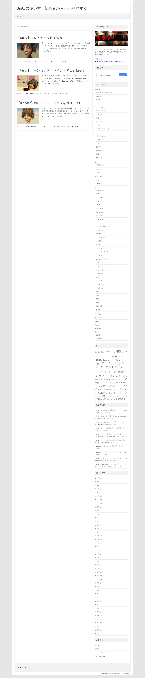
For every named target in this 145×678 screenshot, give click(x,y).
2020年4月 (98, 601)
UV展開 (98, 96)
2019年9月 (98, 626)
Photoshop (98, 176)
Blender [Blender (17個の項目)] (97, 352)
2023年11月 (98, 499)
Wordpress (126, 673)
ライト (98, 143)
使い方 (98, 147)
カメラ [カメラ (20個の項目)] (123, 376)
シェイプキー (100, 110)
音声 (96, 332)
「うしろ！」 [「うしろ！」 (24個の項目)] (118, 360)
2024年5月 (98, 478)
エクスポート (100, 100)
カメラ (98, 244)
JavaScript (98, 169)
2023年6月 (98, 518)
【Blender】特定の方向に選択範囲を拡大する (110, 446)
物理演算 (99, 157)
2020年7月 (98, 590)
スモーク (99, 118)
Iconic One (105, 673)
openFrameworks (100, 173)
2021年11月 (98, 536)
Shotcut (97, 183)
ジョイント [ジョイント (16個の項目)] (107, 382)
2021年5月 (98, 554)
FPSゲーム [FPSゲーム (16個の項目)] (111, 352)
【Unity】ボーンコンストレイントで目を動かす (51, 70)
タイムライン (100, 262)
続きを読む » (46, 51)
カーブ (98, 103)
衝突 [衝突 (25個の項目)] (118, 399)
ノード (98, 132)
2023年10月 (98, 503)
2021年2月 (98, 565)
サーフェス (99, 107)
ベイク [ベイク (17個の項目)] (119, 393)
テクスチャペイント (102, 128)
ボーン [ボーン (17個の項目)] (124, 393)
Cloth (98, 194)
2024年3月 (98, 485)
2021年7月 (98, 546)
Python (97, 180)
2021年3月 (98, 561)
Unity (26, 61)
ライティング (100, 288)
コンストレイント (46, 61)
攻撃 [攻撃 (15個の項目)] (102, 399)
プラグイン (99, 165)
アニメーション (56, 126)
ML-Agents (99, 208)
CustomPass (100, 197)
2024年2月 (98, 489)
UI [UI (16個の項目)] (106, 360)
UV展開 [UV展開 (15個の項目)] (109, 360)
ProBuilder (99, 215)
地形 (97, 299)
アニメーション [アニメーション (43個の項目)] (112, 363)
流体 (97, 154)
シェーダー (99, 248)
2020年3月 (98, 604)
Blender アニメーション (38, 126)
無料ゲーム (98, 328)
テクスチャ (99, 125)
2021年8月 (98, 543)
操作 (97, 302)
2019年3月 (98, 633)
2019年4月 (98, 630)
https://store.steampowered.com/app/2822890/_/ (111, 61)
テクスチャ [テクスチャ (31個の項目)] (109, 385)
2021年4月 (98, 557)
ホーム (19, 16)
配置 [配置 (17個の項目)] (121, 399)
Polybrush (99, 212)
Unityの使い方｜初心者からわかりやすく (51, 8)
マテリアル (99, 284)
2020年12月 (98, 572)
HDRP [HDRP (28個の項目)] (115, 356)
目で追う (64, 61)
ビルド (98, 277)
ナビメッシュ (100, 270)
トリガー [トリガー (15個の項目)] (104, 389)
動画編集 (99, 150)
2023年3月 (98, 528)
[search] (107, 75)
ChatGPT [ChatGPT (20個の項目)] (104, 352)
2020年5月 (98, 597)
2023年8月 (98, 510)
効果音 (98, 335)
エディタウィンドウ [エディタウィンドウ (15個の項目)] (106, 372)
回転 (97, 295)
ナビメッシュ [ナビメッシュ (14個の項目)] (111, 389)
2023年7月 (98, 514)
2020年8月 (98, 586)
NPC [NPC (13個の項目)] (122, 356)
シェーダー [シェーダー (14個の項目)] (114, 379)
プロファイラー (101, 280)
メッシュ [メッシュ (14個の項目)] (117, 396)
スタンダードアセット (103, 259)
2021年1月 (98, 568)
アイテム (98, 314)
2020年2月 (98, 608)
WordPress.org (100, 656)
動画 (97, 291)
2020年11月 (98, 575)
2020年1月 (98, 612)
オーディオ (99, 241)
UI (96, 223)
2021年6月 (98, 550)
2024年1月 (98, 492)
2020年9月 (98, 583)
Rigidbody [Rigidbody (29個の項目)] (100, 360)
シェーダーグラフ (102, 252)
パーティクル (100, 136)
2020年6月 (98, 594)
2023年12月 (98, 496)
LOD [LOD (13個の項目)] (119, 356)
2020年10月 (98, 579)
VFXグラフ (99, 230)
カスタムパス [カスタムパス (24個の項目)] (114, 376)
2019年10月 (98, 623)
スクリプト (32, 61)
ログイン (98, 645)
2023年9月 (98, 507)
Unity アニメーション (36, 93)
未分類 (97, 325)
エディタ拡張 (100, 237)
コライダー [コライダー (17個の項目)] (106, 379)
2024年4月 (98, 481)
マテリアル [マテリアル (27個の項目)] (108, 396)
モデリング (99, 139)
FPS (97, 201)
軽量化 (98, 310)
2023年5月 (98, 521)
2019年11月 (98, 619)
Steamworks (100, 219)
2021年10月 (98, 539)
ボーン (55, 61)
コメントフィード (100, 652)
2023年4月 (98, 525)
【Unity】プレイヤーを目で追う (40, 37)
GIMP (96, 162)
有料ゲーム (98, 321)
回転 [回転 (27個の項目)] (99, 399)
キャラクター (66, 126)
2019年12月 (98, 615)
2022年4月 (98, 532)
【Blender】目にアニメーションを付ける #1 (48, 103)
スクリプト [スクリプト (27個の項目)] (117, 382)
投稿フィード (99, 649)
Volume (98, 233)
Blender (27, 126)
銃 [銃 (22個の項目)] (124, 399)
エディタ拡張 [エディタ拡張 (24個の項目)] (118, 372)
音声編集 (99, 338)
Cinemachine (100, 190)
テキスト (99, 121)
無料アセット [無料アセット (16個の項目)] (111, 399)
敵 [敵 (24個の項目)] (105, 399)
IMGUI (98, 204)
